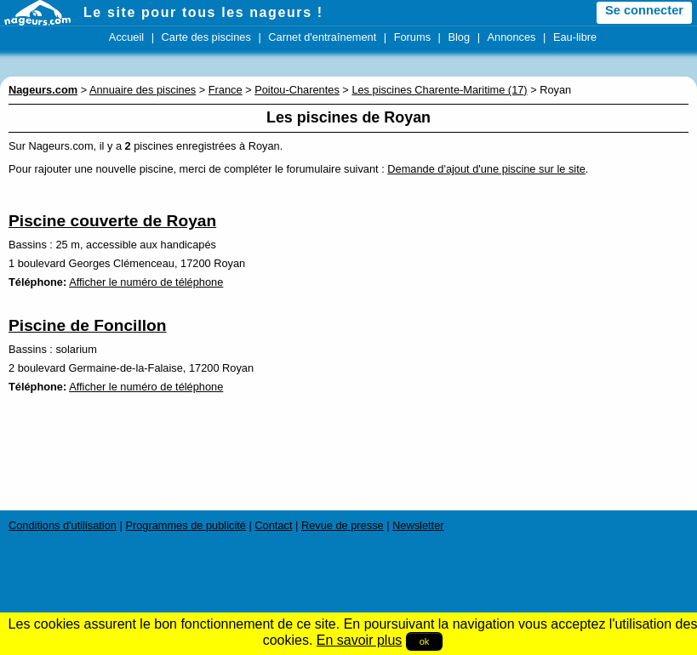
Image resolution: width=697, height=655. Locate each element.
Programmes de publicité (185, 525)
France (226, 89)
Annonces (512, 37)
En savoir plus (360, 640)
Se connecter (644, 10)
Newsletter (417, 525)
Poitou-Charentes (297, 89)
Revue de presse (342, 525)
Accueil (126, 37)
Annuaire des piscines (142, 89)
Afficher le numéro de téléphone (146, 282)
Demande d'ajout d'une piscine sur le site (486, 168)
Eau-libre (575, 37)
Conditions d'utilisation (63, 525)
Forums (412, 37)
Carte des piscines (206, 37)
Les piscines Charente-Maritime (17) (439, 89)
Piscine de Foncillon (88, 325)
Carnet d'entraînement (322, 37)
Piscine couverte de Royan (112, 221)
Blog (459, 37)
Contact (273, 525)
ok (425, 641)
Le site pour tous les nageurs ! (203, 12)
